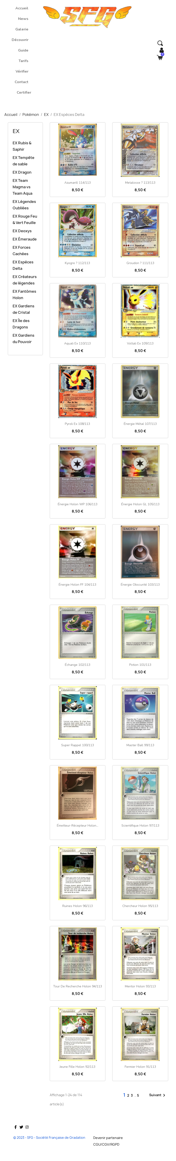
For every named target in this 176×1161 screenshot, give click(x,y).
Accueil (21, 8)
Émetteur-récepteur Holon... (77, 825)
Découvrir (20, 39)
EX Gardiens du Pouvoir (23, 338)
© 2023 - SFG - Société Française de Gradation (49, 1137)
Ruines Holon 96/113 (77, 906)
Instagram (27, 1133)
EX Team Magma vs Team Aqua (22, 187)
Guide (23, 50)
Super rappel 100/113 (77, 745)
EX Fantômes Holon (24, 294)
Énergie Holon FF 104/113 (77, 584)
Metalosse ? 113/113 (140, 182)
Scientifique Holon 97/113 (140, 825)
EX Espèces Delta (23, 265)
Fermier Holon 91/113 (140, 1067)
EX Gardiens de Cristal (23, 309)
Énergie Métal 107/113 (140, 424)
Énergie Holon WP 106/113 (77, 504)
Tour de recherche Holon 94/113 (77, 986)
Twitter (21, 1133)
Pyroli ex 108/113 (77, 424)
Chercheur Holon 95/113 (140, 906)
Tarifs (23, 60)
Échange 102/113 (77, 665)
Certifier (24, 92)
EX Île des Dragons (21, 324)
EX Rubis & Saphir (22, 146)
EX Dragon (22, 172)
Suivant (158, 1095)
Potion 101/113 (140, 665)
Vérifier (22, 71)
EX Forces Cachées (21, 250)
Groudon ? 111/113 (140, 263)
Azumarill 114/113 (77, 182)
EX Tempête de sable (23, 161)
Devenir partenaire (108, 1138)
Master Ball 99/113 (140, 745)
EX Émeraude (25, 239)
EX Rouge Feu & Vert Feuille (25, 219)
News (23, 18)
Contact (21, 82)
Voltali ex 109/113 (140, 343)
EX (16, 131)
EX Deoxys (22, 230)
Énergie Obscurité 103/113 (140, 584)
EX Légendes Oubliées (24, 204)
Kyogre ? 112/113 (77, 263)
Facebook (15, 1133)
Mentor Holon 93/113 (140, 986)
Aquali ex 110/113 (77, 343)
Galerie (21, 29)
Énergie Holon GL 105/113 (140, 504)
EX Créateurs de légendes (25, 280)
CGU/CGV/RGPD (106, 1144)
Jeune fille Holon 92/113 (77, 1067)
